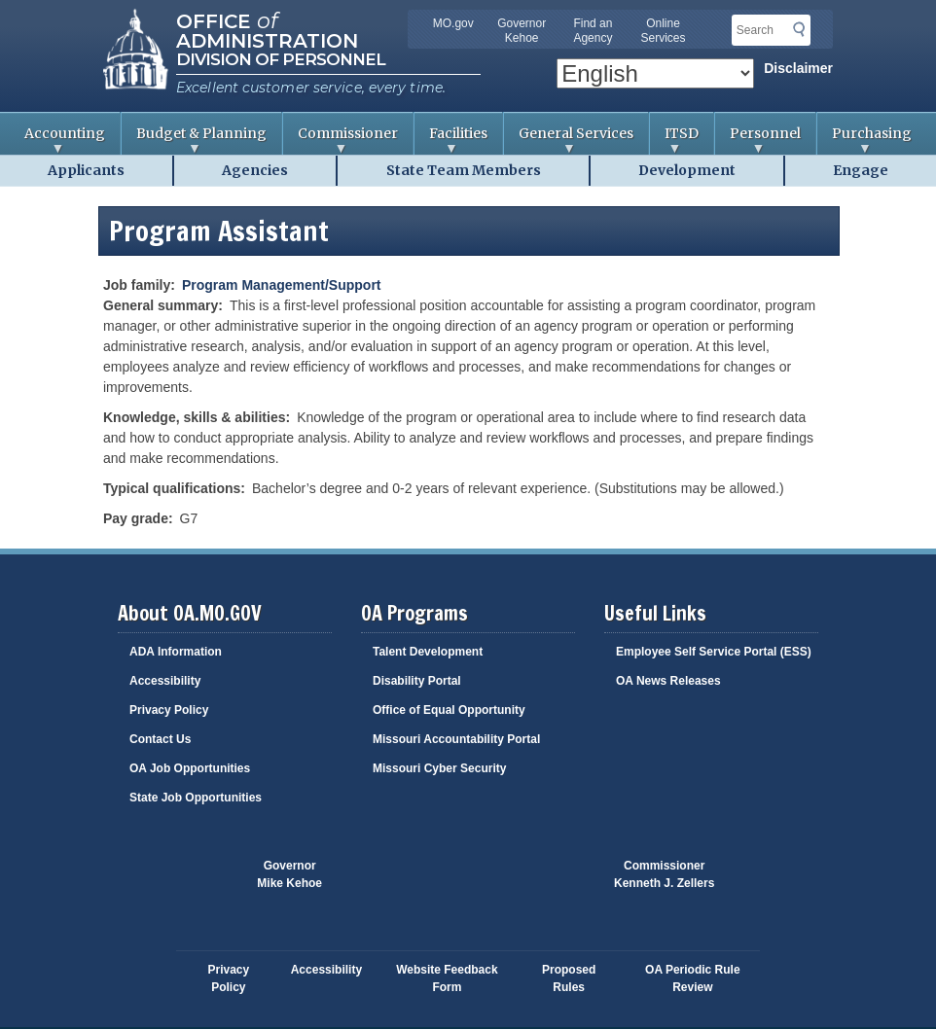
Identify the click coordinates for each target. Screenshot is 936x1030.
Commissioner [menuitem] (340, 139)
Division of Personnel (280, 59)
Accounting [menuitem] (57, 139)
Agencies (255, 170)
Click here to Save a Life (541, 884)
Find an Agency (592, 31)
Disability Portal (417, 681)
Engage (860, 170)
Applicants (86, 170)
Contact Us (160, 739)
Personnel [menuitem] (758, 139)
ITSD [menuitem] (674, 139)
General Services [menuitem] (568, 139)
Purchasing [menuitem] (864, 139)
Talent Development (428, 651)
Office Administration (267, 29)
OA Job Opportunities (189, 768)
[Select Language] (655, 73)
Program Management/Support (281, 285)
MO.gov (453, 23)
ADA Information (175, 651)
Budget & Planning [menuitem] (194, 139)
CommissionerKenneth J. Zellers (664, 874)
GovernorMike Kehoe (289, 874)
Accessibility (164, 681)
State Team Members (463, 170)
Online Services (663, 31)
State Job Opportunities (195, 797)
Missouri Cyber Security (439, 768)
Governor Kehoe (521, 31)
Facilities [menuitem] (450, 139)
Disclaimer (798, 68)
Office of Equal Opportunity (449, 710)
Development (687, 170)
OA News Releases (668, 681)
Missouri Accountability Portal (456, 739)
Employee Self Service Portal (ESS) (713, 651)
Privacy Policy (168, 710)
